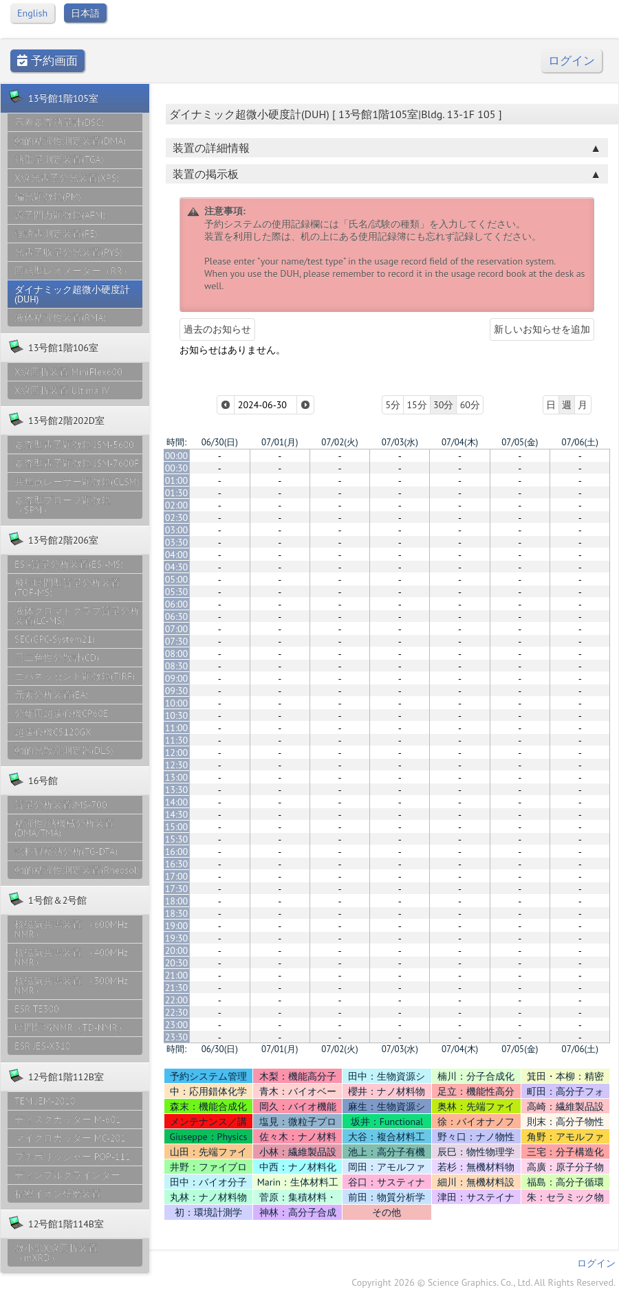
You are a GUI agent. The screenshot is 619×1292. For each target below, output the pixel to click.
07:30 (176, 641)
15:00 (176, 827)
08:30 (176, 666)
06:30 (176, 616)
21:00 (176, 975)
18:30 (176, 913)
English (32, 13)
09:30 (176, 690)
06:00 (176, 604)
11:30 (176, 740)
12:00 (176, 752)
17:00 (176, 876)
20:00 (176, 950)
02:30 (176, 517)
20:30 (176, 963)
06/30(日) (220, 442)
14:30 (176, 814)
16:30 (176, 864)
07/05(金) (519, 442)
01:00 (176, 480)
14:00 (176, 802)
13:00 (176, 777)
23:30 (176, 1037)
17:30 (176, 888)
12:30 (176, 765)
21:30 (176, 987)
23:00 (176, 1024)
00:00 (176, 455)
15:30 (176, 839)
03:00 (176, 530)
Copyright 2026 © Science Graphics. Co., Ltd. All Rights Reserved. (483, 1282)
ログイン (571, 60)
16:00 (176, 851)
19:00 (176, 926)
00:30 (176, 468)
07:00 (176, 629)
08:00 (176, 653)
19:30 (176, 938)
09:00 (176, 678)
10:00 (176, 703)
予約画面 (47, 60)
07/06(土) (580, 442)
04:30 (176, 567)
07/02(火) (339, 442)
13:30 (176, 789)
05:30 (176, 592)
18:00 (176, 901)
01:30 (176, 493)
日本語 (85, 13)
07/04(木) (460, 442)
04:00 (176, 554)
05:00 (176, 579)
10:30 (176, 715)
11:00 (176, 728)
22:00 (176, 1000)
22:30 (176, 1012)
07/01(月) (279, 442)
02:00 (176, 505)
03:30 (176, 542)
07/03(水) (400, 442)
